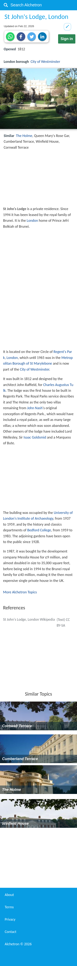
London (32, 220)
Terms (9, 907)
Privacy (10, 919)
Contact (10, 931)
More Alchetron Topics (20, 592)
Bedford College (39, 530)
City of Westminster (45, 61)
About (9, 894)
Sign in (67, 39)
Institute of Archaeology (35, 518)
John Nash (35, 408)
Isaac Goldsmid (35, 437)
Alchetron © (18, 944)
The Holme (24, 135)
